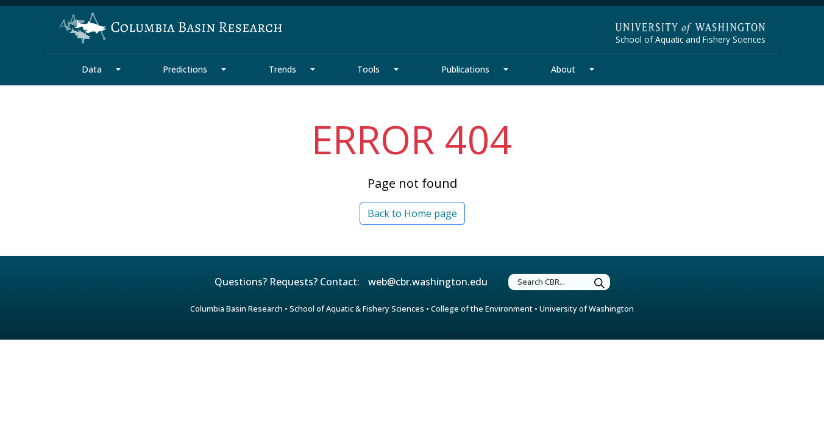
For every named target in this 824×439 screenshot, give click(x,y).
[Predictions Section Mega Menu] (223, 69)
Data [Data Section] (92, 69)
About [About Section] (563, 69)
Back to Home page (412, 213)
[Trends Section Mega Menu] (312, 69)
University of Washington (586, 308)
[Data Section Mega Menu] (118, 69)
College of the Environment (482, 308)
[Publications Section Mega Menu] (506, 69)
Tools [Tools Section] (368, 69)
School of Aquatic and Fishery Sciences (690, 39)
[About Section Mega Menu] (592, 69)
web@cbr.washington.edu (428, 281)
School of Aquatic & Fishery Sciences (356, 308)
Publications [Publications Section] (465, 69)
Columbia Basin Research (236, 308)
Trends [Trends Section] (282, 69)
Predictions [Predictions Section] (185, 69)
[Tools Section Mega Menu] (396, 69)
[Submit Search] (599, 284)
